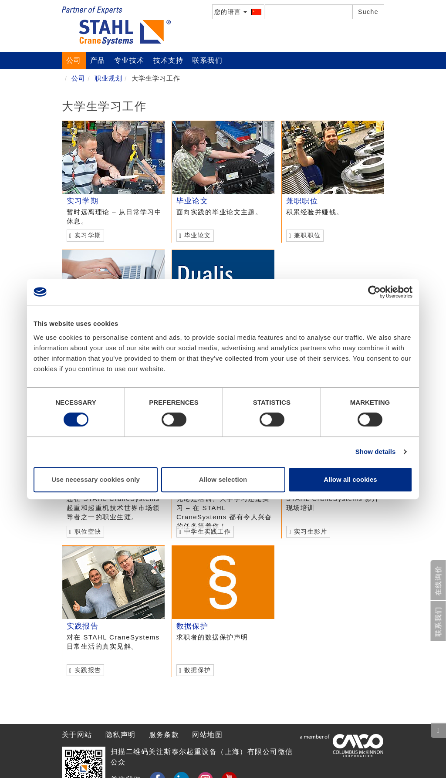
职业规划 (108, 78)
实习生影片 (307, 531)
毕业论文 (192, 201)
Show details (375, 451)
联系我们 (207, 60)
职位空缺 (85, 531)
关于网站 (77, 734)
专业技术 (129, 60)
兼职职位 (302, 201)
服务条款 (164, 734)
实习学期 (82, 201)
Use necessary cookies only (95, 479)
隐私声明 (120, 734)
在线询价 (438, 580)
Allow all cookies (350, 479)
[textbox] (308, 11)
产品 (97, 60)
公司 (73, 60)
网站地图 (207, 734)
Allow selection (223, 479)
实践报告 (82, 626)
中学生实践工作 (204, 531)
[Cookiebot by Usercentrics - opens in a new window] (374, 291)
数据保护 (192, 626)
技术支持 (168, 60)
